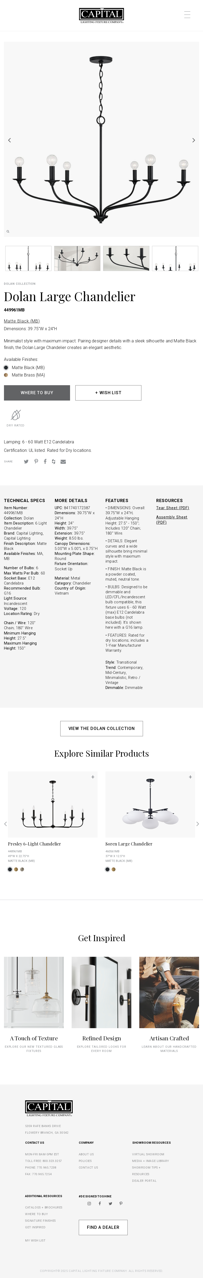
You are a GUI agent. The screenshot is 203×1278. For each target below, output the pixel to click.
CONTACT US (88, 1167)
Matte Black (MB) (22, 321)
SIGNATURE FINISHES (40, 1220)
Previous (9, 140)
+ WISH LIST (108, 392)
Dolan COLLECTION (20, 284)
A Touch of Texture (34, 1038)
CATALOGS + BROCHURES (43, 1207)
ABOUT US (86, 1154)
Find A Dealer (103, 1227)
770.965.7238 (46, 1167)
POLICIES (85, 1161)
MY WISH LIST (35, 1240)
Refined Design (101, 1038)
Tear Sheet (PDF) (172, 508)
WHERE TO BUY (37, 392)
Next (193, 140)
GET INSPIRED (35, 1227)
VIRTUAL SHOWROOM (148, 1154)
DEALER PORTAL (144, 1181)
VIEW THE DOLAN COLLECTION (101, 728)
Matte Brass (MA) (28, 375)
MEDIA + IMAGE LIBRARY (150, 1161)
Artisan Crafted (169, 1038)
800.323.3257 (52, 1161)
